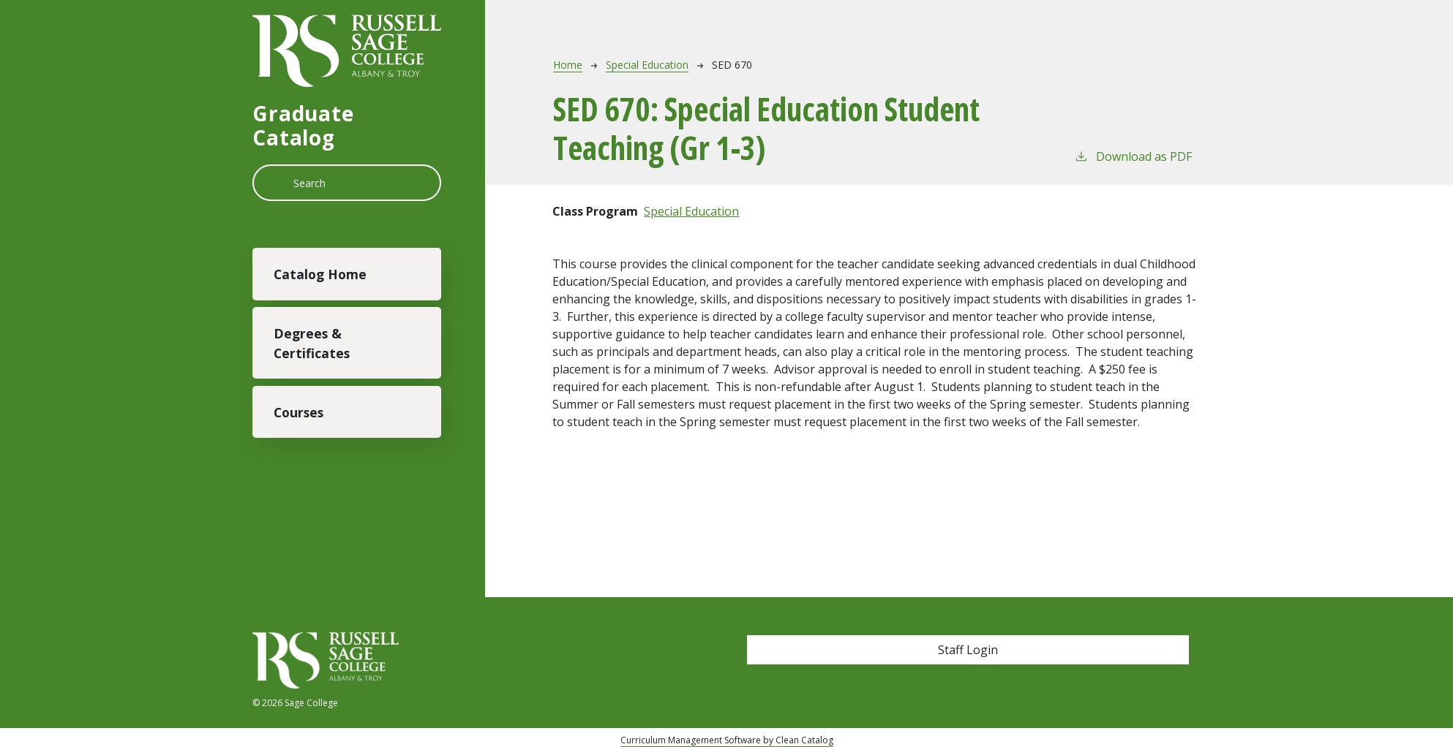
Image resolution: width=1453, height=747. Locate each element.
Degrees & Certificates (312, 343)
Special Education (647, 65)
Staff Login (968, 650)
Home (567, 65)
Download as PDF (1133, 156)
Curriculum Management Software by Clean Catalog (726, 740)
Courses (298, 412)
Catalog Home (320, 274)
